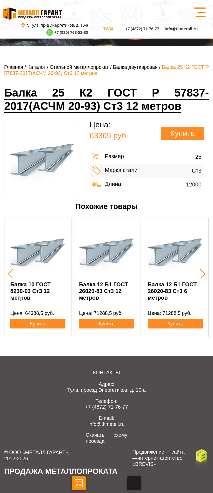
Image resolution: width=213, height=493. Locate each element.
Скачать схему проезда (106, 438)
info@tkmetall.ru (181, 28)
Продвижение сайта (158, 452)
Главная (13, 67)
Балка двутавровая (135, 67)
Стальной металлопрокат (79, 67)
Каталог (36, 67)
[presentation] (10, 273)
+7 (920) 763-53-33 (71, 32)
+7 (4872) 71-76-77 (142, 28)
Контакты (106, 372)
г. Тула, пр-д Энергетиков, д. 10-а (57, 25)
